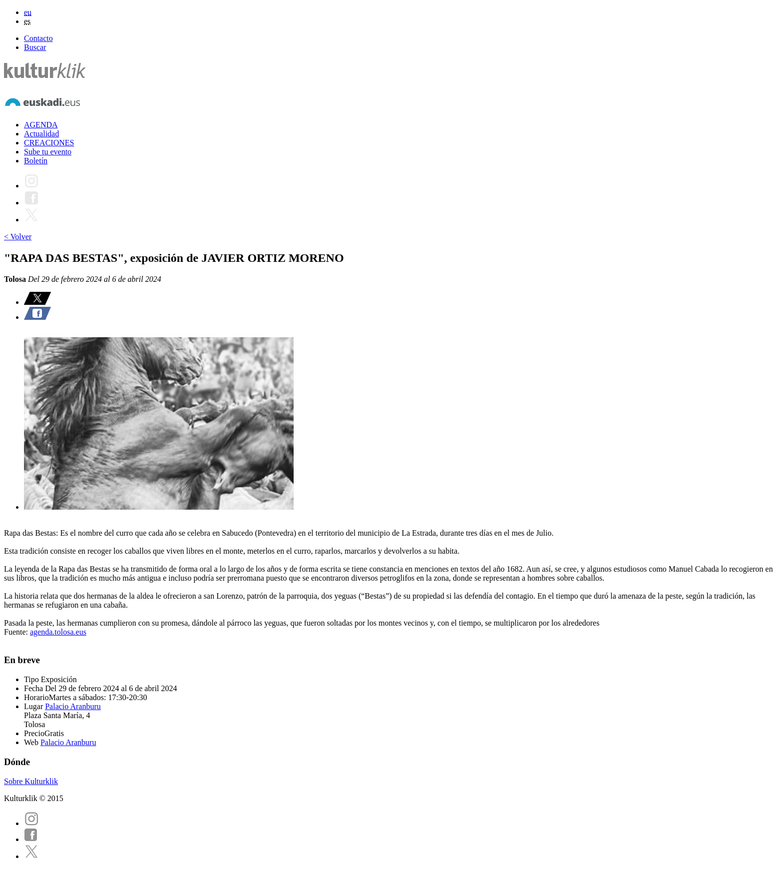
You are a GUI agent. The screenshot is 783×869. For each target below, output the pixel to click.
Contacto (38, 38)
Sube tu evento (47, 151)
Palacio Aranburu (73, 706)
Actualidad (41, 133)
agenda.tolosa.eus (58, 632)
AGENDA (41, 124)
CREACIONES (49, 142)
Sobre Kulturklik (31, 781)
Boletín (35, 160)
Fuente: (17, 632)
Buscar (35, 47)
